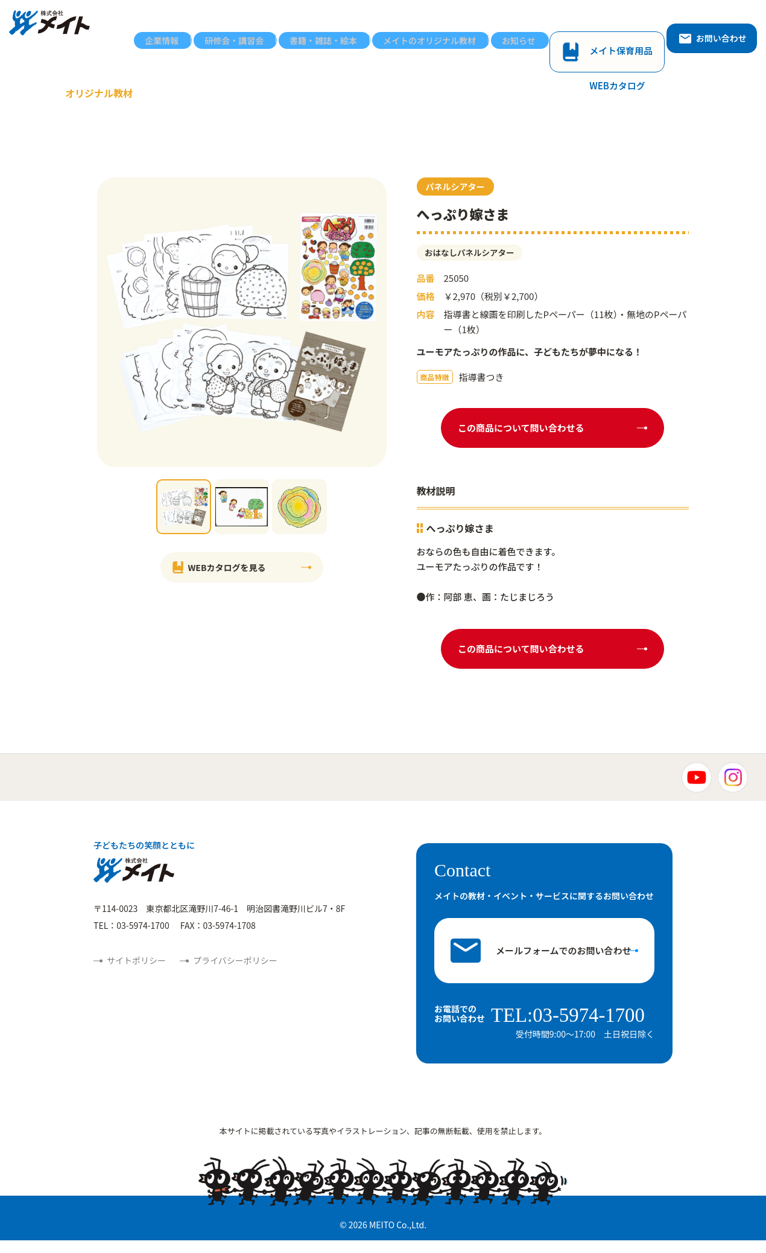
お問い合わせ (712, 28)
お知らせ (545, 29)
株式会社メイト (58, 29)
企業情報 (244, 29)
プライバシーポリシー (235, 975)
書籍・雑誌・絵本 (377, 29)
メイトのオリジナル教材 (469, 29)
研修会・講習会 (302, 29)
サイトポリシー (136, 975)
